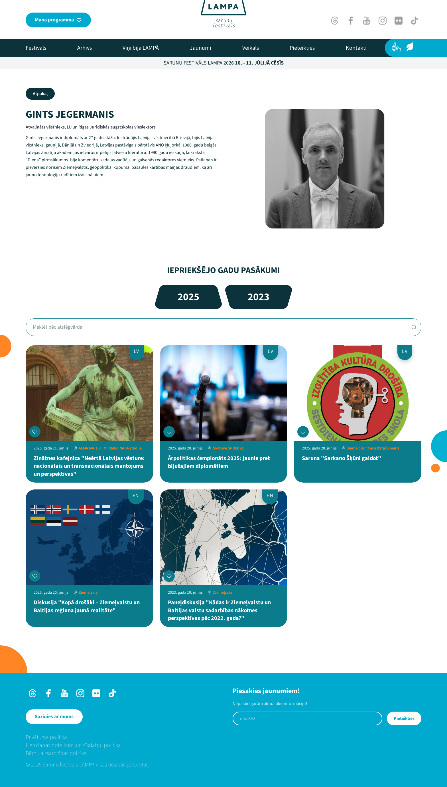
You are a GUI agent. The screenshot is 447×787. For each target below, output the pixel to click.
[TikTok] (414, 20)
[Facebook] (350, 20)
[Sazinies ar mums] (54, 716)
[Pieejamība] (396, 46)
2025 (188, 297)
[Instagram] (382, 20)
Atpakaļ (40, 94)
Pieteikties (404, 718)
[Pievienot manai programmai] (34, 431)
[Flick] (398, 20)
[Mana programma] (58, 20)
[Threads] (335, 20)
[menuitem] (36, 48)
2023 (258, 297)
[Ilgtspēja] (410, 46)
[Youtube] (366, 20)
